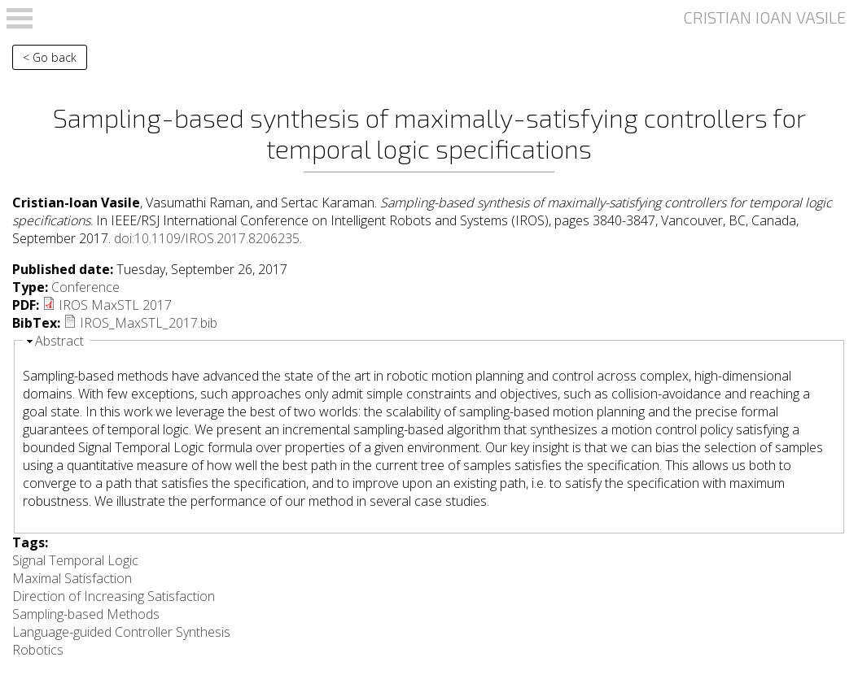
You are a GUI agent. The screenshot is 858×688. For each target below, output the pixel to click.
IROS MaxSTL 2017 (115, 305)
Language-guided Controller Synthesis (121, 632)
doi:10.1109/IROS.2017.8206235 (207, 238)
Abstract (59, 341)
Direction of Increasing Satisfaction (113, 596)
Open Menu (19, 18)
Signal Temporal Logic (75, 560)
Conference (85, 287)
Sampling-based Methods (86, 614)
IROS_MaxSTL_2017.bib (148, 323)
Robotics (37, 650)
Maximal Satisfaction (72, 578)
